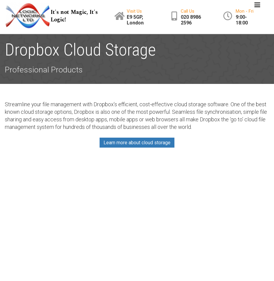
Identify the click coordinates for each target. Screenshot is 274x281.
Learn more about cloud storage (137, 142)
